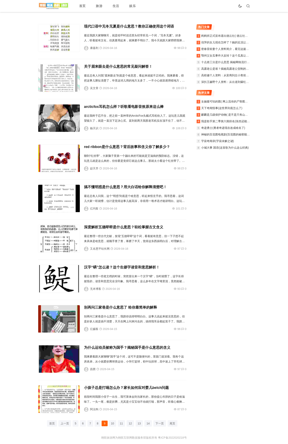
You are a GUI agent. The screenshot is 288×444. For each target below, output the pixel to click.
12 (130, 423)
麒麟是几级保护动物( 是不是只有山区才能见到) (230, 114)
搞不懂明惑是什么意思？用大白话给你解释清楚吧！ (125, 187)
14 (148, 423)
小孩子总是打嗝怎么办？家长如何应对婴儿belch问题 (126, 388)
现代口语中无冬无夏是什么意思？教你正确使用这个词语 (129, 26)
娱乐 (124, 6)
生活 (110, 6)
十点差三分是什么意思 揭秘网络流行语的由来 (229, 62)
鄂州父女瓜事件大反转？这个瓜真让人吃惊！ (229, 55)
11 (121, 423)
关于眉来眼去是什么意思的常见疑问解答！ (118, 67)
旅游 (95, 6)
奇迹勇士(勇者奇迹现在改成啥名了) (223, 127)
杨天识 (94, 128)
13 (139, 423)
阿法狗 (94, 409)
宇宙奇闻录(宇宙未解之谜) (217, 141)
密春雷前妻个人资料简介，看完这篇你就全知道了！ (233, 49)
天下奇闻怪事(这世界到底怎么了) (221, 108)
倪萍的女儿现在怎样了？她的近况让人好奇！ (229, 42)
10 (112, 423)
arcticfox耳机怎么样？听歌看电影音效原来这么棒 (124, 107)
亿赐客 (94, 329)
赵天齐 (94, 168)
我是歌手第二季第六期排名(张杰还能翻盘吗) (228, 121)
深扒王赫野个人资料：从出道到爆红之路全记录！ (232, 81)
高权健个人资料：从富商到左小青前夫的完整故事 (232, 75)
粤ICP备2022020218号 (172, 437)
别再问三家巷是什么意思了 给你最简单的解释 (120, 307)
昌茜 (93, 369)
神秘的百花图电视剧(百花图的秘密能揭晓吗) (228, 134)
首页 (81, 6)
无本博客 (95, 288)
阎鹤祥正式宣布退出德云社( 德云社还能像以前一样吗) (234, 35)
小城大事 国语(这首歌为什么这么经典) (225, 147)
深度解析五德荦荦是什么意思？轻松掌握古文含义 (123, 227)
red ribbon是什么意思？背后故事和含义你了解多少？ (127, 147)
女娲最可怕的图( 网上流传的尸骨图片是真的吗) (230, 101)
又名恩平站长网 (100, 248)
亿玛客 (94, 208)
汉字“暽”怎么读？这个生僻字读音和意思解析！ (122, 267)
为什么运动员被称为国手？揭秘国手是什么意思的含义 (127, 348)
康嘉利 (94, 48)
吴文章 (94, 88)
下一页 (160, 423)
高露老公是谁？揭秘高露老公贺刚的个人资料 (229, 68)
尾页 (173, 423)
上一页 (64, 423)
